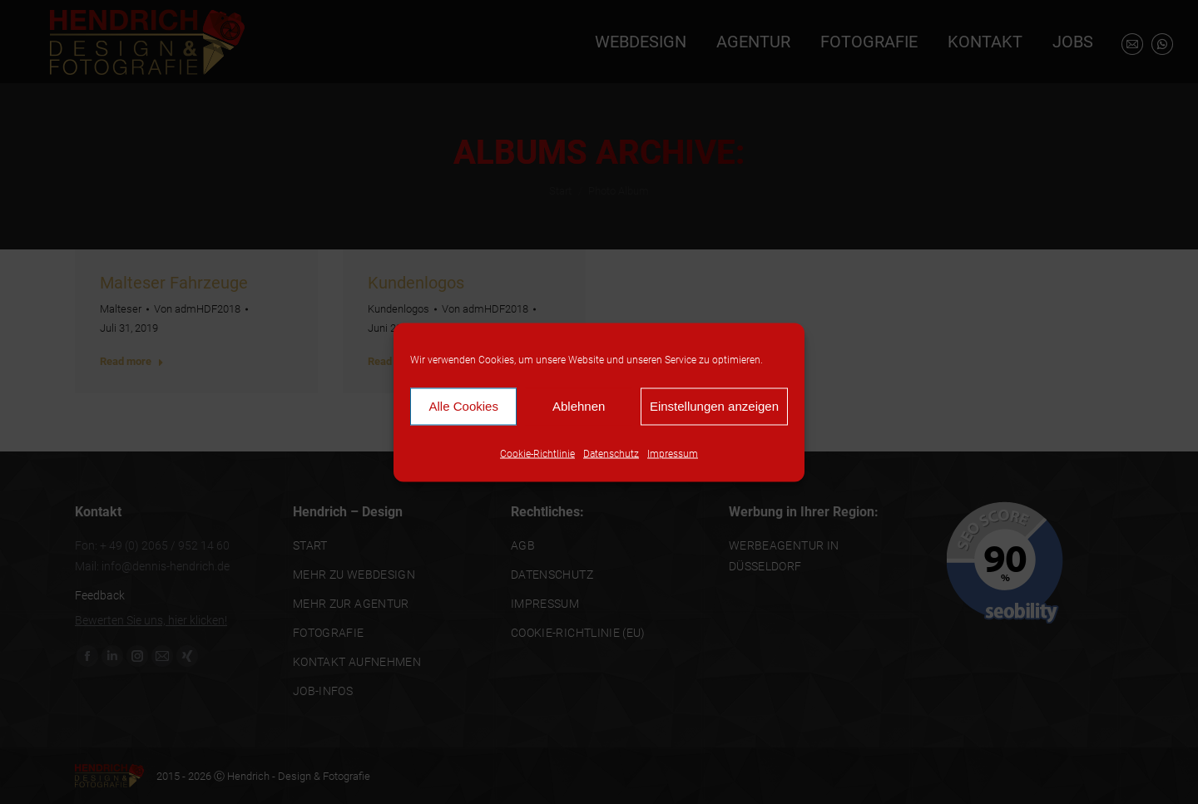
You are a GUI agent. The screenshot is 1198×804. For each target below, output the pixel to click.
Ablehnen (578, 406)
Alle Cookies (463, 406)
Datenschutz (611, 453)
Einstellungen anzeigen (714, 406)
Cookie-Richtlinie (537, 453)
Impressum (672, 453)
